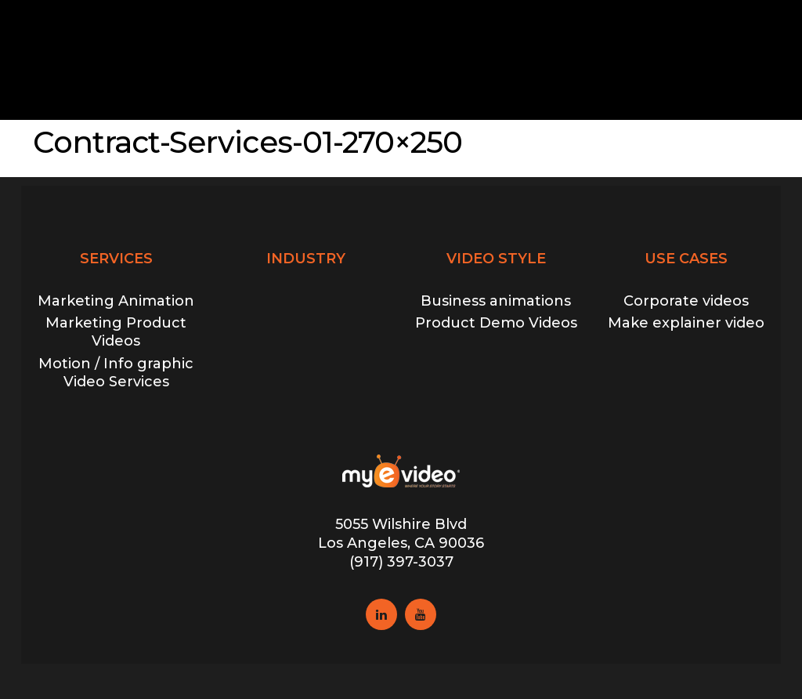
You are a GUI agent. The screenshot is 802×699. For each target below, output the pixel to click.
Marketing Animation (116, 301)
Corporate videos (686, 301)
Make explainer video (686, 322)
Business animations (496, 301)
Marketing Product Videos (115, 332)
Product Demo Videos (496, 322)
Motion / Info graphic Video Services (115, 372)
